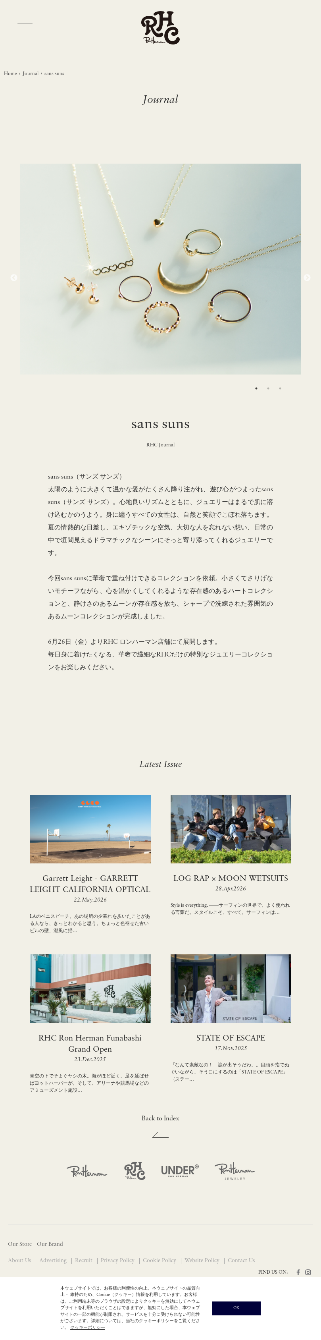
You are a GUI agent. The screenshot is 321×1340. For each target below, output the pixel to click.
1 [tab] (256, 388)
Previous (14, 278)
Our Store (20, 1244)
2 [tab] (268, 388)
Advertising (53, 1261)
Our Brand (50, 1244)
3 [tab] (280, 388)
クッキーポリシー (87, 1328)
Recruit (84, 1261)
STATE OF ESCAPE (230, 1039)
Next (307, 278)
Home (10, 73)
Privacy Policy (118, 1261)
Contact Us (241, 1261)
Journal (30, 73)
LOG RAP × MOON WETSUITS (230, 879)
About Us (20, 1261)
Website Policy (203, 1261)
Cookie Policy (160, 1261)
